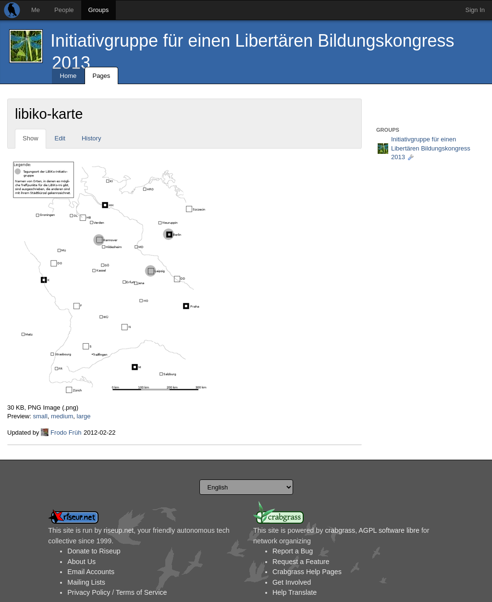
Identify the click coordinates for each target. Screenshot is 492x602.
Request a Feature (300, 561)
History (91, 138)
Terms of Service (141, 592)
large (84, 416)
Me (35, 9)
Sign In (475, 9)
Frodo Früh (65, 432)
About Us (81, 561)
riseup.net (119, 530)
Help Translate (294, 592)
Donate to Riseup (93, 551)
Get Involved (291, 582)
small (40, 416)
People (64, 9)
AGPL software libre (388, 530)
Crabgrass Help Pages (307, 572)
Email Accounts (90, 572)
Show (30, 138)
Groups (98, 9)
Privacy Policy (88, 592)
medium (62, 416)
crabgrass (340, 530)
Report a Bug (292, 551)
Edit (60, 138)
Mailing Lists (86, 582)
